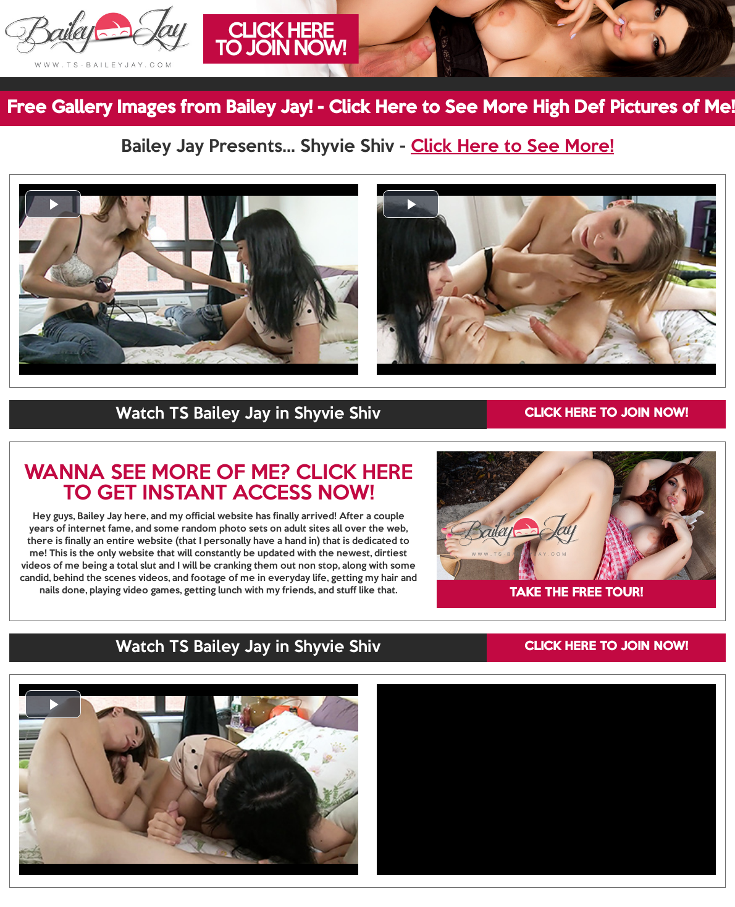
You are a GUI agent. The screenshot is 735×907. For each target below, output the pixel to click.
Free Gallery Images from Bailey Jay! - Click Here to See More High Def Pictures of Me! (371, 108)
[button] (53, 204)
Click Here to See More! (512, 147)
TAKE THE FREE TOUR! (576, 593)
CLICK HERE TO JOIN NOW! (606, 413)
